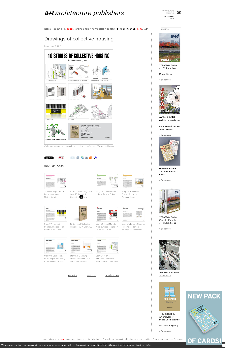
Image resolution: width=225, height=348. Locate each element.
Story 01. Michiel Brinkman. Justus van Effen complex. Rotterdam (107, 259)
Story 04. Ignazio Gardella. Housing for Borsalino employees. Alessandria (133, 227)
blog (70, 29)
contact (111, 29)
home (47, 29)
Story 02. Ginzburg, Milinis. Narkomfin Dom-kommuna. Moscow (80, 259)
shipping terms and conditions (138, 339)
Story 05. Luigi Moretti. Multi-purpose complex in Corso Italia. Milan (107, 227)
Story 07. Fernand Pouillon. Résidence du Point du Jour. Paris (54, 227)
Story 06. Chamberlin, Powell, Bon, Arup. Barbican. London (131, 194)
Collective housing (52, 146)
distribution (97, 339)
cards (87, 339)
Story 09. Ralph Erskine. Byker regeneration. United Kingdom (54, 194)
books (80, 339)
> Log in (171, 18)
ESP (146, 29)
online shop (82, 29)
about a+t (59, 29)
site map (179, 339)
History (82, 146)
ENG (139, 29)
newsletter (98, 29)
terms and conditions (164, 339)
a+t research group (70, 146)
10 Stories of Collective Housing (101, 146)
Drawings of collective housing (79, 39)
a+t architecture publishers (88, 13)
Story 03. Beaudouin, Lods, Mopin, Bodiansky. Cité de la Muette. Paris (54, 259)
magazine (70, 339)
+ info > (148, 345)
